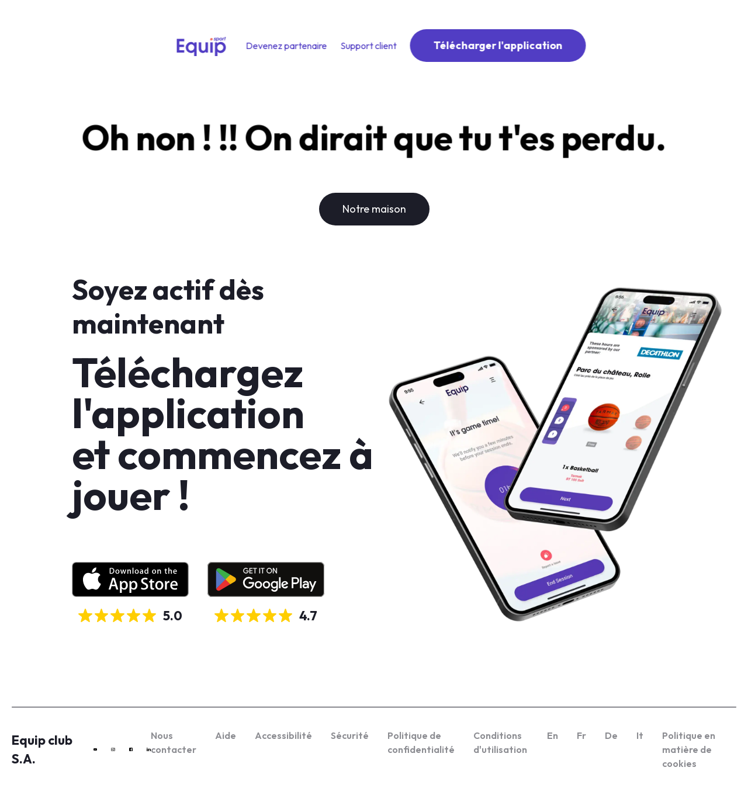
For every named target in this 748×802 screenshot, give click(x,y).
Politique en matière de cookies (688, 749)
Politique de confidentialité (421, 742)
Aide (225, 735)
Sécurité (350, 735)
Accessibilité (283, 735)
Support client (369, 45)
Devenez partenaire (286, 45)
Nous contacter (173, 742)
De (611, 735)
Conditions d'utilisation (500, 742)
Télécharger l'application (498, 45)
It (639, 735)
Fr (581, 735)
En (552, 735)
